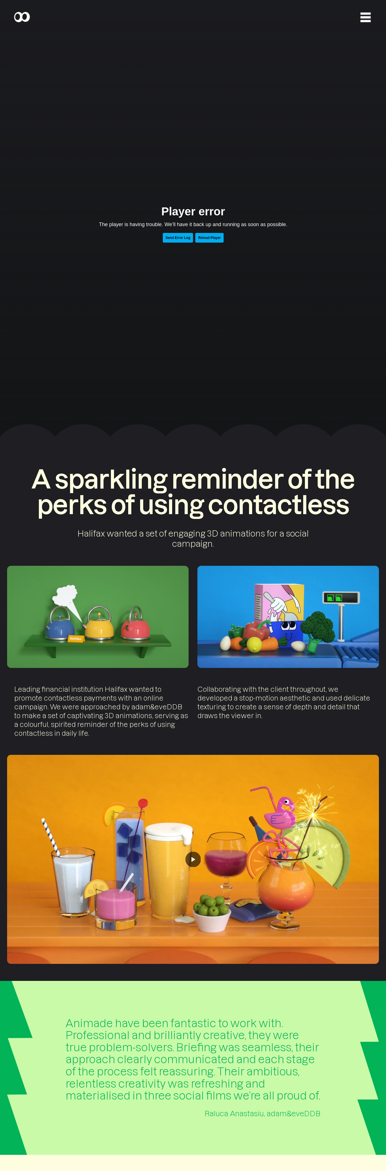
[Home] (22, 17)
